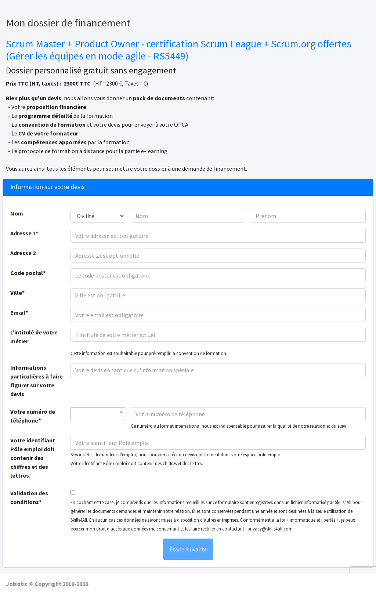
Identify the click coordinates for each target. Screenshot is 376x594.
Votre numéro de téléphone (32, 416)
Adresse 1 (23, 233)
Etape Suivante (188, 549)
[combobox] (97, 414)
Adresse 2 (23, 253)
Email (17, 312)
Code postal (26, 272)
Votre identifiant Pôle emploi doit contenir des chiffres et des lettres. (32, 458)
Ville (16, 292)
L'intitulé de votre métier (34, 337)
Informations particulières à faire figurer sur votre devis (36, 381)
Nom (16, 213)
